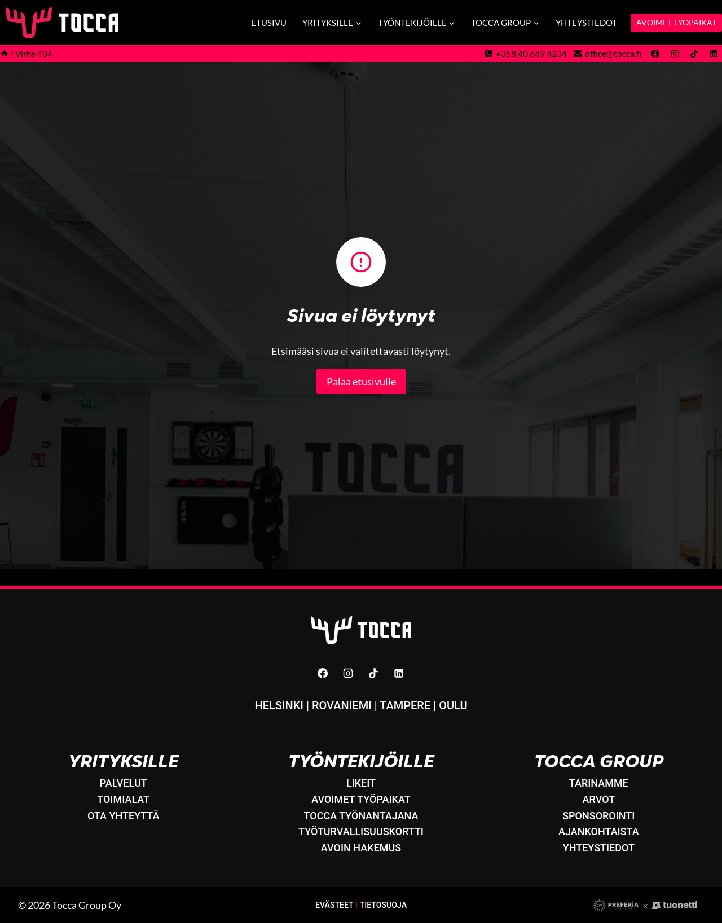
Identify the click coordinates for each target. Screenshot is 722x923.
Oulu (453, 705)
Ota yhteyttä (123, 815)
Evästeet (334, 904)
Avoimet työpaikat (361, 799)
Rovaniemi (342, 705)
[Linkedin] (713, 53)
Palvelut (123, 782)
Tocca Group (598, 761)
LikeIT (361, 782)
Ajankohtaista (598, 831)
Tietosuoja (383, 904)
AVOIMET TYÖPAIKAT (676, 22)
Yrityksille (123, 761)
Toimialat (123, 799)
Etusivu (269, 22)
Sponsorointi (598, 815)
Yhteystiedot (586, 22)
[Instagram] (674, 53)
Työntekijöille (360, 761)
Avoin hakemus (361, 847)
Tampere (405, 705)
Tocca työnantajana (361, 815)
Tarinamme (598, 782)
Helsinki (278, 705)
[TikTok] (694, 53)
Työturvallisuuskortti (361, 831)
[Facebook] (655, 53)
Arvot (599, 799)
